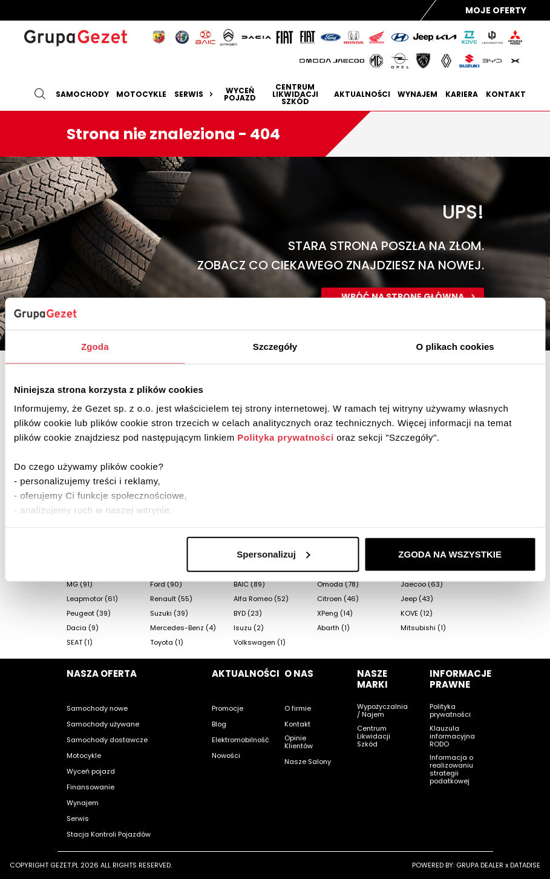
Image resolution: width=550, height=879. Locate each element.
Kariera (461, 94)
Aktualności (362, 94)
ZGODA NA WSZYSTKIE (450, 553)
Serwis (195, 94)
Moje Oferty (495, 10)
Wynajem (417, 94)
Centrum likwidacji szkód (295, 94)
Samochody (82, 94)
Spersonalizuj (273, 553)
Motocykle (141, 94)
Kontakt (506, 94)
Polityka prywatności (285, 437)
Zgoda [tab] (95, 346)
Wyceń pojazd (240, 94)
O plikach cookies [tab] (455, 346)
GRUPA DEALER (479, 865)
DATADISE (525, 865)
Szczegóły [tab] (275, 346)
